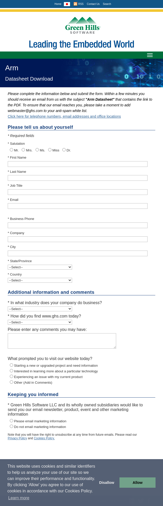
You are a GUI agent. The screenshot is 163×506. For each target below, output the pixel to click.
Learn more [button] (18, 498)
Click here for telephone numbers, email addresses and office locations (64, 116)
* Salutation (16, 143)
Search (107, 4)
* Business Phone (21, 219)
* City (12, 247)
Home (58, 4)
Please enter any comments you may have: (47, 329)
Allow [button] (137, 483)
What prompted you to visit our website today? (50, 358)
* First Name (17, 157)
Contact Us (93, 4)
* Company (16, 233)
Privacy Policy (17, 438)
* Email (13, 200)
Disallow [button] (106, 483)
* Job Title (15, 185)
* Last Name (17, 172)
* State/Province (20, 261)
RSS (78, 4)
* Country (15, 274)
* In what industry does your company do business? (55, 303)
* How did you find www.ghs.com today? (44, 316)
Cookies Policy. (44, 438)
